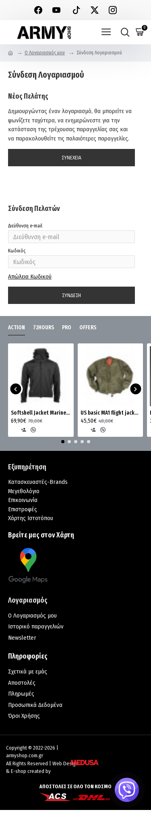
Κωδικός (16, 251)
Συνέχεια (71, 158)
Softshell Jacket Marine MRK (41, 412)
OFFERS (87, 327)
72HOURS (43, 327)
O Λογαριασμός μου (45, 53)
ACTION (16, 327)
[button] (15, 389)
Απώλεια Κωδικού (30, 276)
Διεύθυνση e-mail (25, 226)
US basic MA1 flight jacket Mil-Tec (111, 412)
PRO (66, 327)
